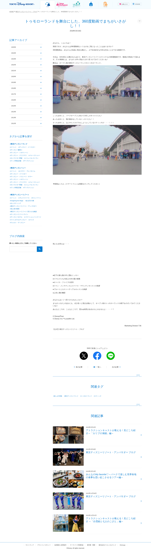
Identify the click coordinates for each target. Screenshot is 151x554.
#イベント (13, 147)
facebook (97, 356)
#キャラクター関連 (16, 158)
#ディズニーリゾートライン (19, 215)
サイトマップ (27, 548)
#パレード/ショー (34, 155)
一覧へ (98, 367)
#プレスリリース (23, 198)
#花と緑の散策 (14, 209)
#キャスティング (15, 204)
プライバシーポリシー (42, 548)
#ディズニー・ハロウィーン (19, 153)
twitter (84, 356)
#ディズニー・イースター (26, 147)
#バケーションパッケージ (32, 218)
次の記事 (115, 367)
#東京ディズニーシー (18, 168)
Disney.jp (125, 548)
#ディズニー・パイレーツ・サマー (21, 177)
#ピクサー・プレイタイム (26, 171)
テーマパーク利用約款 (77, 548)
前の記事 (79, 367)
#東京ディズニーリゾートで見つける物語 (23, 212)
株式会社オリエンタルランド (109, 548)
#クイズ (31, 220)
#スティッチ (100, 396)
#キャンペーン (36, 198)
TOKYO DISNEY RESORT (22, 4)
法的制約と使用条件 (59, 548)
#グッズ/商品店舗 (15, 161)
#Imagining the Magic (17, 201)
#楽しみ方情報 (58, 396)
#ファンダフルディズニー (18, 220)
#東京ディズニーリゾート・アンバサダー (23, 207)
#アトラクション (28, 161)
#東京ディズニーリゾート (19, 195)
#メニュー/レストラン (31, 158)
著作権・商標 (92, 548)
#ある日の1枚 (30, 201)
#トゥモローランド (88, 396)
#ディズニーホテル (16, 218)
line (110, 356)
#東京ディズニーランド (72, 396)
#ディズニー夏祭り (16, 150)
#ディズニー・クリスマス (18, 155)
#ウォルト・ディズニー (17, 223)
